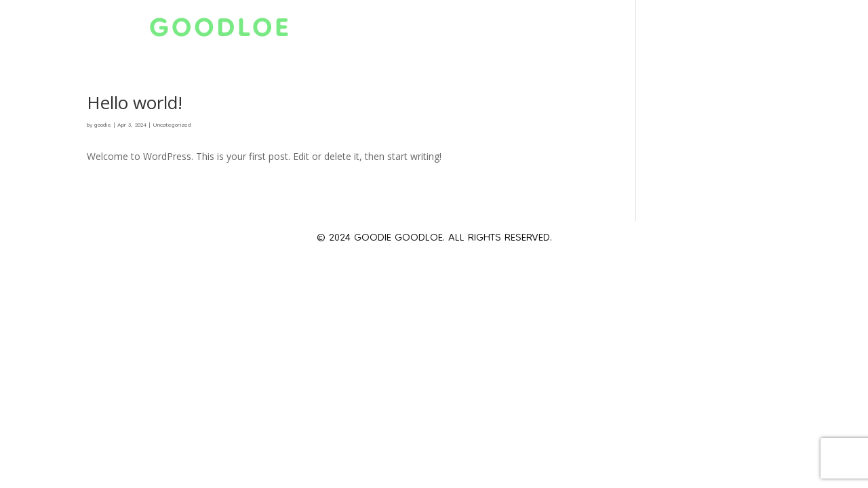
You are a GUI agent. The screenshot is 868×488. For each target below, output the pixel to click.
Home (358, 32)
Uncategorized (172, 125)
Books (730, 32)
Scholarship (577, 32)
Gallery (665, 32)
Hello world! (134, 102)
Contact (800, 32)
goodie (102, 125)
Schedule (486, 32)
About (415, 32)
